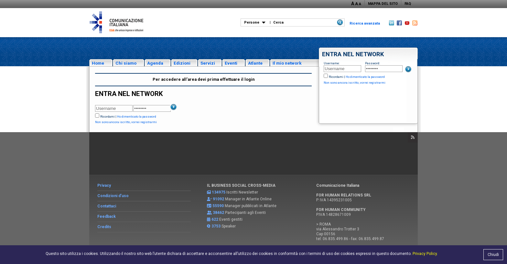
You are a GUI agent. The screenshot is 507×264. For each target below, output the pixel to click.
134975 (218, 192)
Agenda (155, 63)
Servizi (207, 63)
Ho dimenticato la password (365, 77)
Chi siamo (125, 63)
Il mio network (287, 63)
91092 (218, 199)
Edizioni (182, 63)
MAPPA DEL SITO (383, 4)
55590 (218, 206)
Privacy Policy (425, 253)
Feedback (106, 216)
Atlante (255, 63)
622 (214, 219)
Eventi (231, 63)
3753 (216, 226)
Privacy (104, 185)
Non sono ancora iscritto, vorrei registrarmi (354, 82)
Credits (104, 227)
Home (98, 63)
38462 (218, 212)
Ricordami (336, 77)
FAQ (408, 4)
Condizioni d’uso (113, 196)
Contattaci (106, 206)
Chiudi (493, 254)
